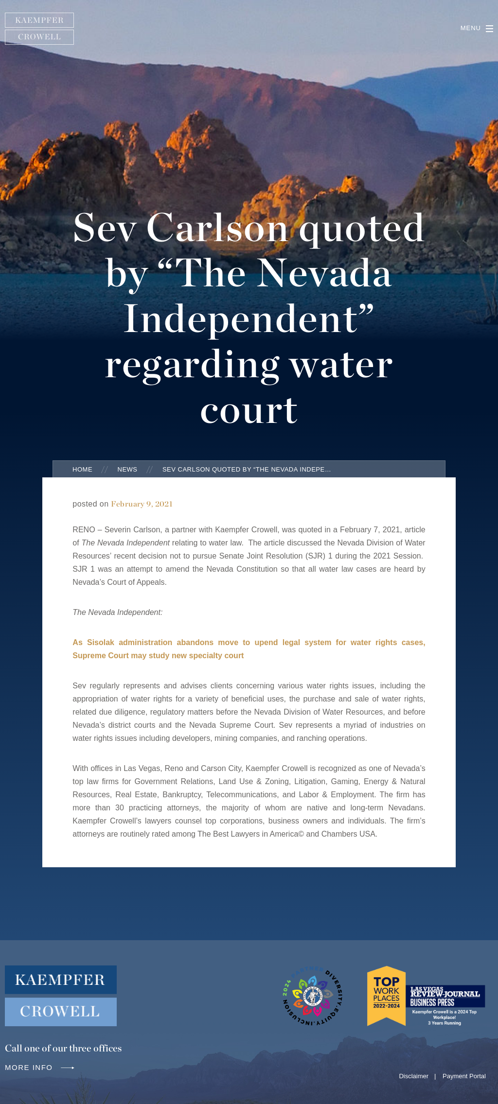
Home (82, 469)
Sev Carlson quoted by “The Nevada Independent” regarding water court (247, 469)
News (128, 469)
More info (40, 1067)
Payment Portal (464, 1076)
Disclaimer (413, 1076)
